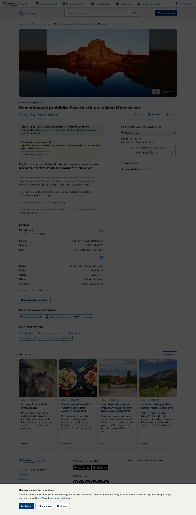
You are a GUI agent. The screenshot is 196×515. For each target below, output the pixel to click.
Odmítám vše (45, 506)
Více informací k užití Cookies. (56, 498)
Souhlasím (26, 506)
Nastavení (62, 506)
